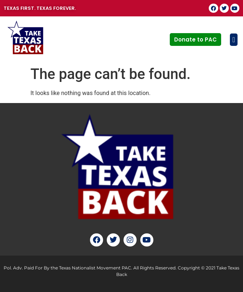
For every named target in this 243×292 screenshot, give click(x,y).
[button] (231, 39)
